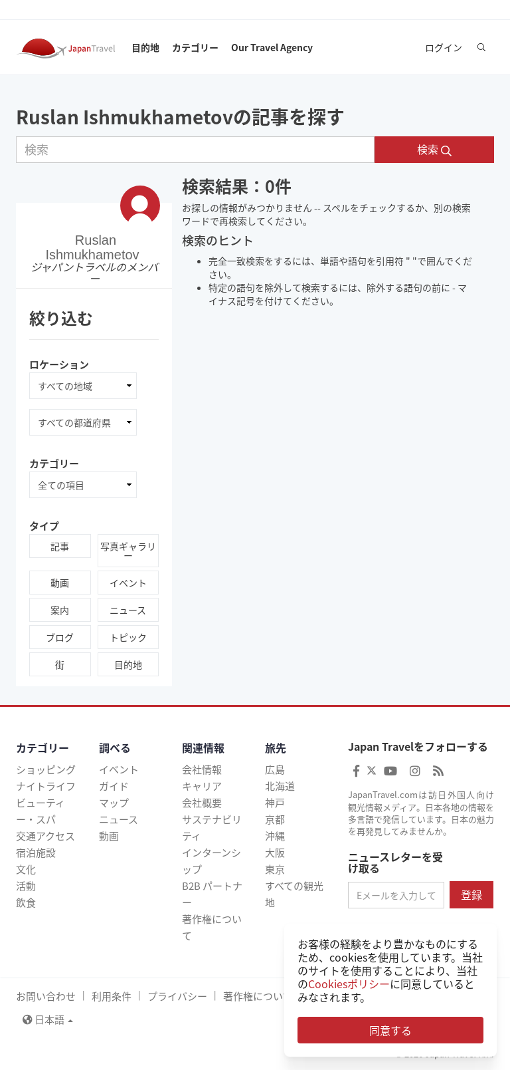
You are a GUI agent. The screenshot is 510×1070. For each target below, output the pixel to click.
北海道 (280, 786)
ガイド (114, 786)
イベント (128, 582)
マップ (114, 802)
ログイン (443, 47)
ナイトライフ (46, 786)
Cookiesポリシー (349, 984)
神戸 (275, 802)
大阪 (275, 852)
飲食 (26, 902)
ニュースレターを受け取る (395, 862)
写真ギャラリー (128, 550)
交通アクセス (45, 836)
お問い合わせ (46, 996)
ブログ (60, 637)
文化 (26, 869)
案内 (59, 609)
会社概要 (202, 802)
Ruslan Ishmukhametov (92, 246)
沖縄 (275, 836)
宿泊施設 (36, 852)
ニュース (128, 609)
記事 (59, 546)
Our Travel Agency (272, 47)
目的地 (145, 47)
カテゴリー (195, 47)
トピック (128, 637)
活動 (26, 885)
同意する (390, 1030)
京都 (275, 819)
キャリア (202, 786)
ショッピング (46, 769)
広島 (275, 769)
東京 (275, 869)
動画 (59, 582)
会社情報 (202, 769)
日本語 (48, 1019)
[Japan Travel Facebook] (356, 770)
